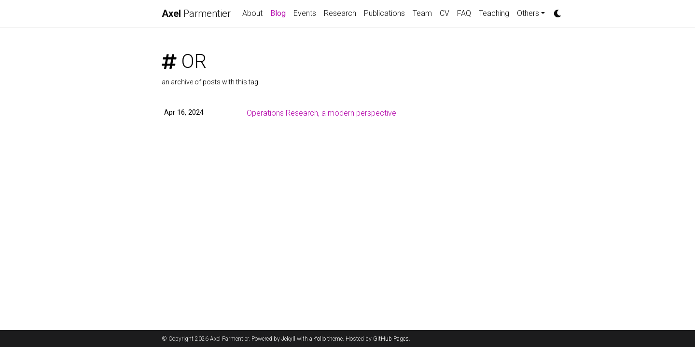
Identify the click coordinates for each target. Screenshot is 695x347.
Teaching (494, 13)
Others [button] (528, 13)
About (252, 13)
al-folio (317, 338)
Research (340, 13)
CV (444, 13)
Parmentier (196, 13)
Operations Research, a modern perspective (321, 113)
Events (304, 13)
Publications (384, 13)
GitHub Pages (391, 338)
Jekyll (288, 338)
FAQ (464, 13)
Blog (280, 12)
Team (422, 13)
